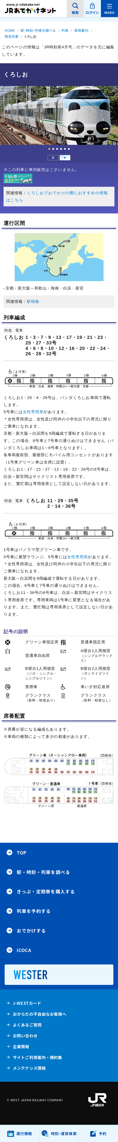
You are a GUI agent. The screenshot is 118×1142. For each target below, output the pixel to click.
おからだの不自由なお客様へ (39, 1014)
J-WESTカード (27, 1004)
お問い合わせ (25, 1035)
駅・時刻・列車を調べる (43, 872)
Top (22, 852)
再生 (65, 157)
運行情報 (24, 1136)
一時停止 (53, 157)
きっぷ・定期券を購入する (46, 891)
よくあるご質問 (27, 1026)
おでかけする (31, 930)
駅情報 (33, 301)
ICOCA (24, 950)
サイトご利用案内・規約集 (37, 1057)
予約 (103, 1133)
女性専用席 (33, 412)
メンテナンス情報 (29, 1069)
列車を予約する (34, 911)
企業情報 (21, 1048)
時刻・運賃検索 (64, 1133)
